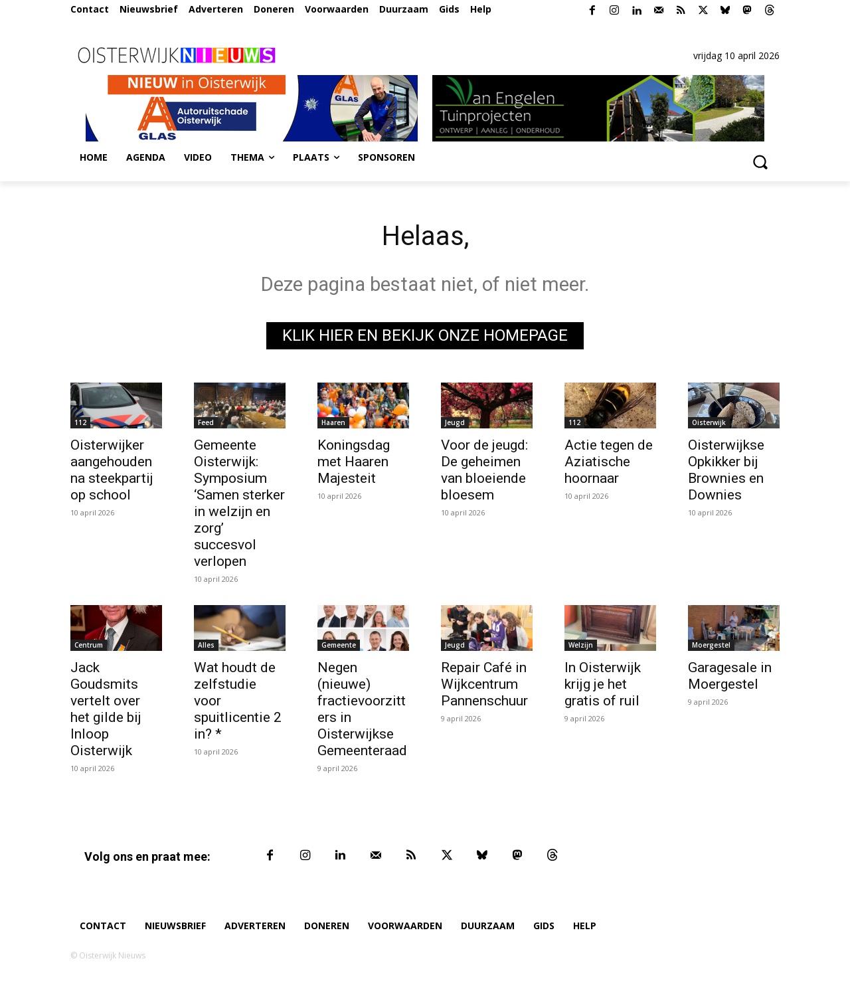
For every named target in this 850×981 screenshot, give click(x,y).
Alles (206, 645)
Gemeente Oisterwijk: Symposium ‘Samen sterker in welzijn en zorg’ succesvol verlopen (239, 503)
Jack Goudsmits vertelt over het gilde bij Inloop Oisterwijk (105, 709)
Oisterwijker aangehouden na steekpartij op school (111, 470)
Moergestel (711, 645)
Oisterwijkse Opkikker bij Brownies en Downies (726, 470)
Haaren (333, 422)
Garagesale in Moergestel (730, 676)
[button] (760, 161)
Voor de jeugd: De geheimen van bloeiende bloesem (484, 470)
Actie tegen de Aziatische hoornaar (608, 461)
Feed (206, 422)
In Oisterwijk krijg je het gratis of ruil (602, 684)
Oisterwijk (709, 422)
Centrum (88, 645)
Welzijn (580, 645)
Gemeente (338, 645)
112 (80, 422)
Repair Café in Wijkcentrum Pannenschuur (484, 684)
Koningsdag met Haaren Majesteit (353, 461)
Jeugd (455, 422)
